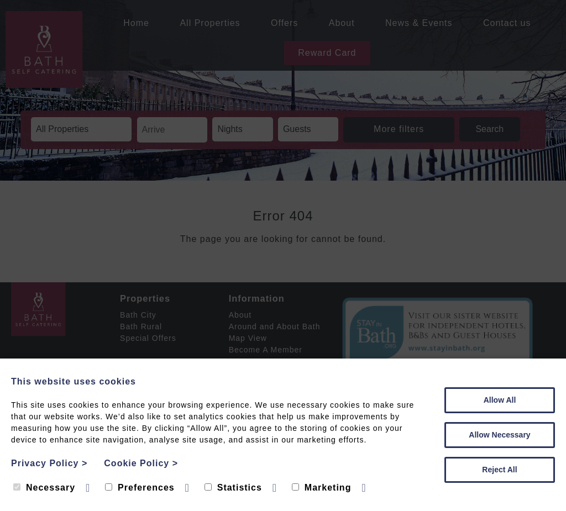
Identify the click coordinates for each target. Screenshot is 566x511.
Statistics (233, 487)
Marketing (322, 487)
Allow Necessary (499, 434)
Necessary (44, 487)
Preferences (140, 487)
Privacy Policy (49, 463)
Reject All (499, 469)
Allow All (500, 400)
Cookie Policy (141, 463)
